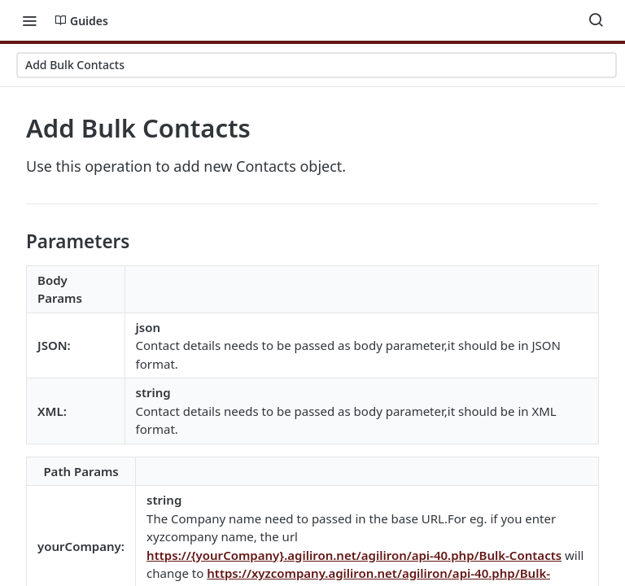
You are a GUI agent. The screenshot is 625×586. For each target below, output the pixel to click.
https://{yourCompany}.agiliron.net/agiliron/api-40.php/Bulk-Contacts (354, 555)
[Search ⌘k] (596, 20)
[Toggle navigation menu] (29, 20)
